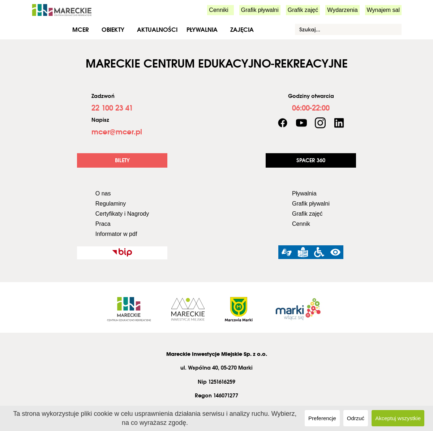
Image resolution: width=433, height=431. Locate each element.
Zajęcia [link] (242, 30)
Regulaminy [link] (110, 204)
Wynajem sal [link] (383, 10)
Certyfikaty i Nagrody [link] (122, 214)
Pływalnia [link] (202, 30)
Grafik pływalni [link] (260, 10)
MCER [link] (80, 30)
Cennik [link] (301, 224)
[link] (61, 10)
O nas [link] (103, 193)
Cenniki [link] (218, 10)
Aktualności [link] (157, 30)
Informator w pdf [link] (116, 234)
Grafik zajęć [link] (303, 10)
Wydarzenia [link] (342, 10)
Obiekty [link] (113, 30)
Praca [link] (103, 224)
